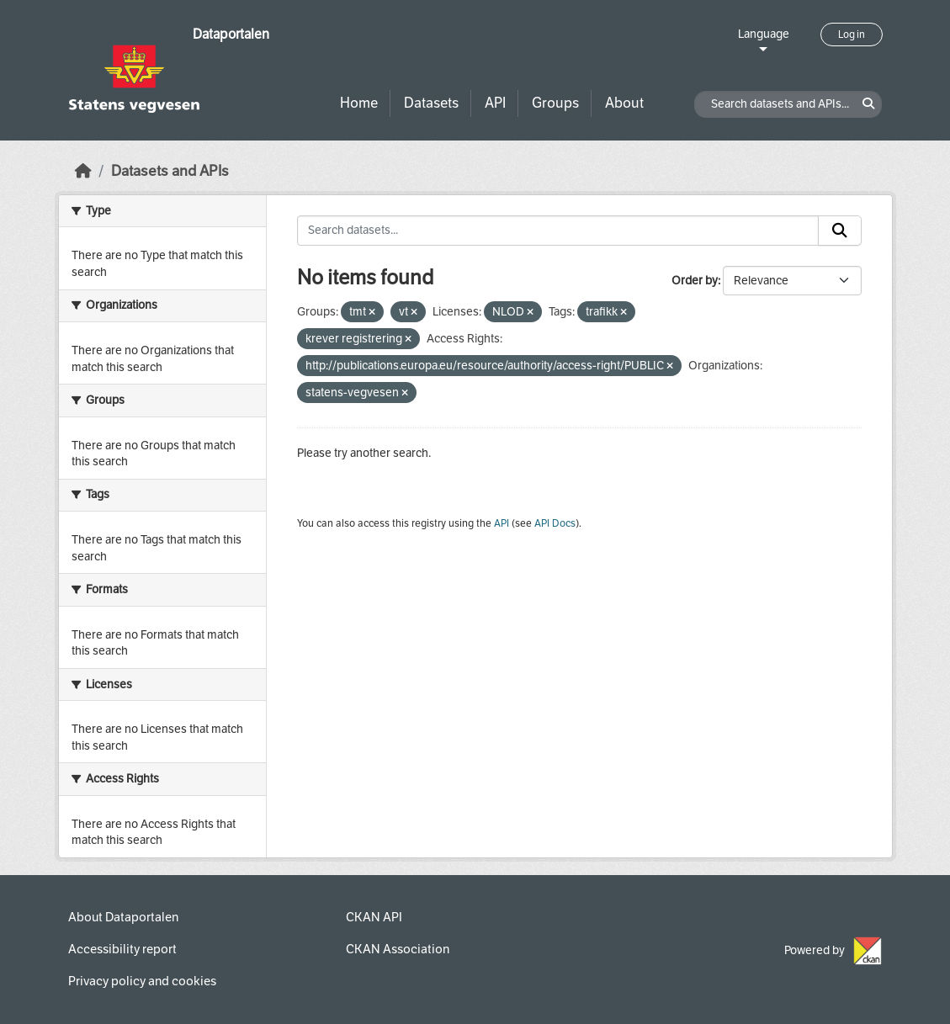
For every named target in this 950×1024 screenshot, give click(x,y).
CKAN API (374, 917)
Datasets (431, 103)
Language (763, 34)
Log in (851, 34)
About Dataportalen (123, 917)
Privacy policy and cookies (142, 981)
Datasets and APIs (170, 171)
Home (359, 103)
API (495, 103)
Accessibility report (122, 949)
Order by (694, 280)
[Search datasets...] (558, 230)
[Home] (83, 171)
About (624, 103)
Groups (555, 103)
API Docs (555, 523)
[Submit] (840, 230)
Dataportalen (231, 34)
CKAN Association (397, 949)
